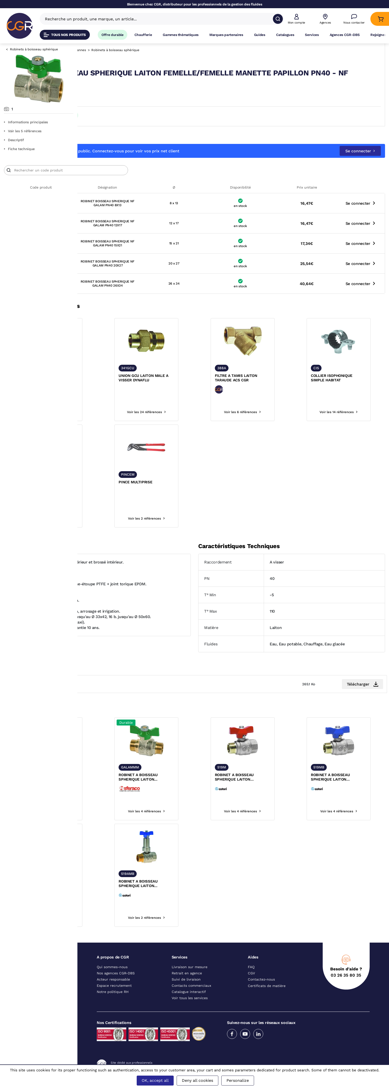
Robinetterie (118, 50)
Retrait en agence (187, 982)
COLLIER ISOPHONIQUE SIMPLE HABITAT (341, 386)
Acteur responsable (113, 988)
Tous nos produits (65, 34)
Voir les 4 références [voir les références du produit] (117, 421)
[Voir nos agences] (325, 19)
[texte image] (118, 349)
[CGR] (19, 26)
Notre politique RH (113, 1000)
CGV (251, 982)
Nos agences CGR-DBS (116, 982)
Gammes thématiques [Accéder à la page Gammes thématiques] (180, 35)
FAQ (251, 976)
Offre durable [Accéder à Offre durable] (112, 35)
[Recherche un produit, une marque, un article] (159, 19)
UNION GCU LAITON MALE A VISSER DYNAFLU (192, 386)
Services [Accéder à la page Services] (312, 35)
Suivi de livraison (186, 988)
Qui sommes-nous (112, 976)
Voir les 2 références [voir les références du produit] (194, 527)
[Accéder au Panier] (380, 19)
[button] (296, 19)
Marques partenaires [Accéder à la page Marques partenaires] (226, 35)
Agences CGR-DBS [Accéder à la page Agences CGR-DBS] (345, 35)
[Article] (143, 179)
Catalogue (96, 50)
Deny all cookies (197, 1080)
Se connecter (360, 159)
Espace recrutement (114, 994)
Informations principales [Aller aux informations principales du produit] (26, 122)
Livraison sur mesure (189, 976)
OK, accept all (155, 1080)
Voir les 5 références (22, 131)
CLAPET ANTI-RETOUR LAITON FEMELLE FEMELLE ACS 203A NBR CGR (117, 387)
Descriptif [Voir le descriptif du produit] (14, 140)
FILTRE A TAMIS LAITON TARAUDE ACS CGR (265, 386)
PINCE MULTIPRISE (184, 491)
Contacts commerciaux (191, 994)
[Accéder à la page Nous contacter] (354, 19)
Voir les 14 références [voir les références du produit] (348, 421)
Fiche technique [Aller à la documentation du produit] (19, 149)
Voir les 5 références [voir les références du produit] (117, 820)
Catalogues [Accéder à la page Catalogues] (285, 35)
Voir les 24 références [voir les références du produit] (194, 421)
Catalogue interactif (189, 1000)
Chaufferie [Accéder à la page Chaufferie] (143, 35)
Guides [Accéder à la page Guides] (259, 35)
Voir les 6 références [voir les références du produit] (271, 421)
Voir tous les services (190, 1007)
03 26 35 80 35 (346, 983)
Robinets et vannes (148, 50)
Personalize (238, 1080)
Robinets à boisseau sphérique (34, 49)
